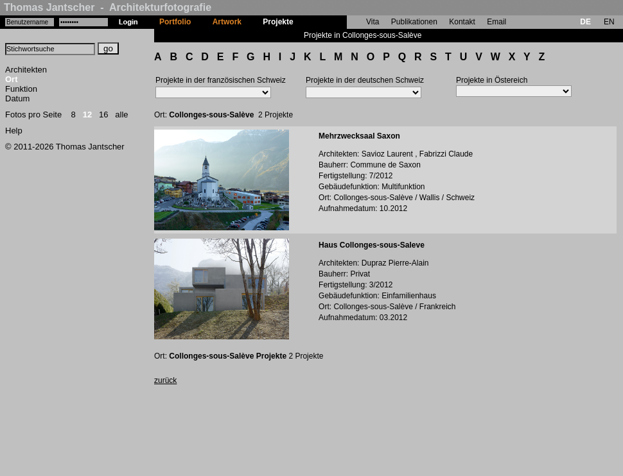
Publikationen (414, 21)
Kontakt (462, 21)
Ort (11, 79)
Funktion (21, 89)
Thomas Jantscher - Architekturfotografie (107, 7)
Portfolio (175, 21)
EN (609, 21)
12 (87, 114)
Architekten (26, 69)
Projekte (278, 21)
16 (103, 114)
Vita (372, 21)
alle (121, 114)
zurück (165, 380)
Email (496, 21)
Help (13, 130)
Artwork (227, 21)
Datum (17, 98)
